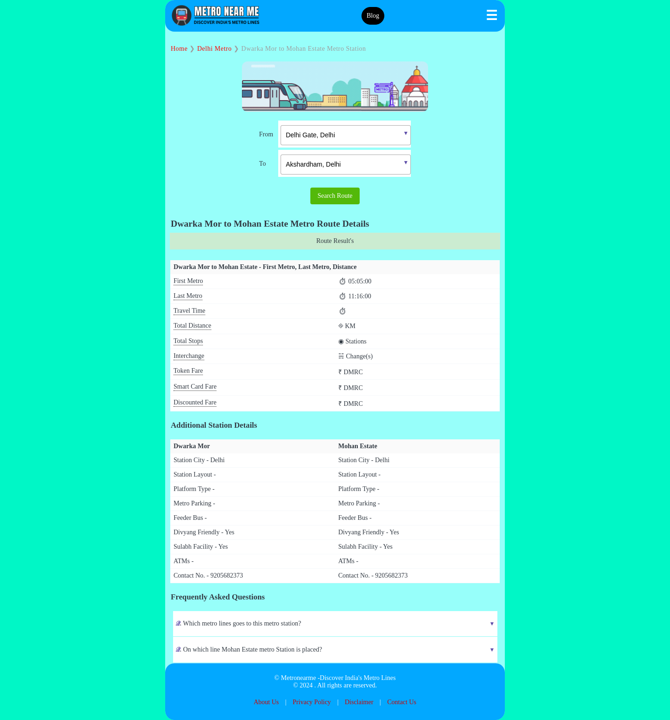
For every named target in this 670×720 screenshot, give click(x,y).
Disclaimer (359, 702)
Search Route (334, 195)
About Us (266, 702)
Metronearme (298, 677)
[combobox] (339, 134)
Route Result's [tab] (335, 240)
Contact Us (401, 702)
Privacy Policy (312, 702)
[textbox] (346, 135)
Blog (373, 15)
